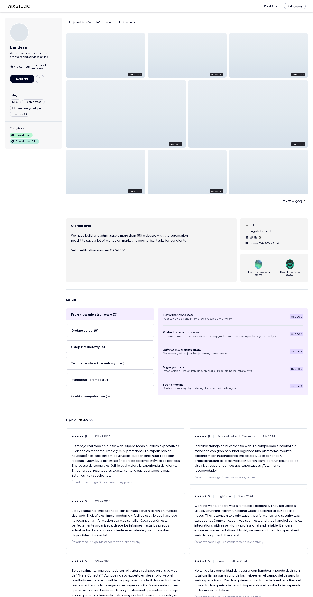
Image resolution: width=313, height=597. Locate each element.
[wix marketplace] (18, 6)
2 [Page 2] (183, 582)
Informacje (103, 22)
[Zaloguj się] (295, 6)
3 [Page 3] (191, 582)
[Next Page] (205, 582)
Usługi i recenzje (126, 22)
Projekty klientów (79, 22)
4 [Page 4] (198, 582)
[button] (105, 55)
